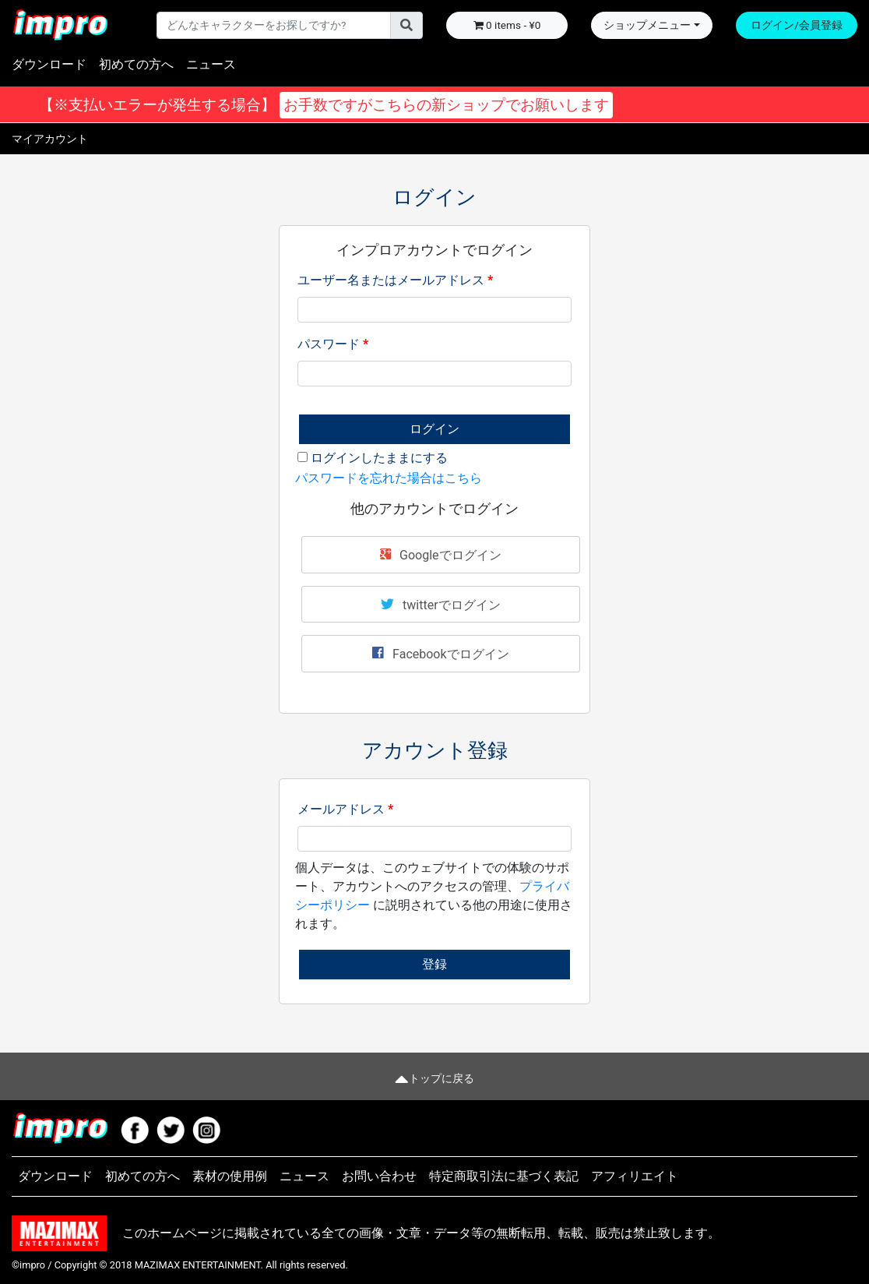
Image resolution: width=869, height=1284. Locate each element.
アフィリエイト (634, 1176)
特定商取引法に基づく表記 (504, 1176)
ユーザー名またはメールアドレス (395, 280)
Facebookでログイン (440, 652)
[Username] (274, 25)
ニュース (211, 64)
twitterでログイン (440, 603)
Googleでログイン (440, 554)
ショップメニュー (647, 25)
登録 (434, 964)
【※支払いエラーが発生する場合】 (324, 105)
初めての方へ (136, 64)
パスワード (332, 344)
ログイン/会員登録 (797, 25)
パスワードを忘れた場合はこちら (388, 478)
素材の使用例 (229, 1176)
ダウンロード (49, 64)
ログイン (434, 429)
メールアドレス (345, 809)
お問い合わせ (379, 1176)
